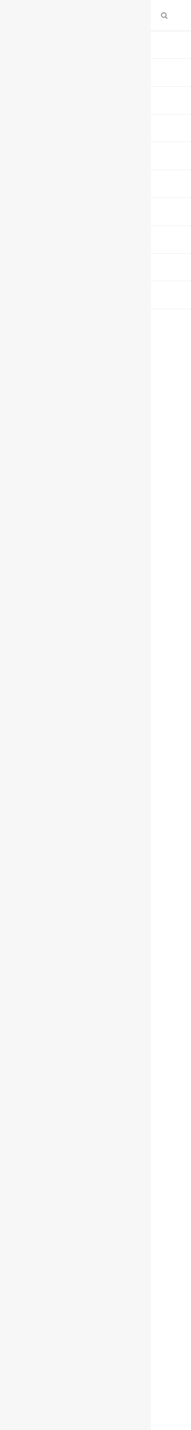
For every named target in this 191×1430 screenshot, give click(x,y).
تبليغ (92, 178)
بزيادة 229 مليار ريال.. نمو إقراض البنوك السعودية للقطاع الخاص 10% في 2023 (107, 975)
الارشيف (130, 42)
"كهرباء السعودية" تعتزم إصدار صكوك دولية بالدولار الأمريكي (96, 937)
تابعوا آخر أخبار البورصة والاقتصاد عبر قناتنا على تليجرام (101, 839)
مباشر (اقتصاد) (145, 166)
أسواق (98, 42)
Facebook (151, 1068)
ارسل (157, 178)
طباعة (124, 178)
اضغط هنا (128, 808)
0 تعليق (43, 166)
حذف (62, 178)
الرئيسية (164, 42)
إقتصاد (68, 42)
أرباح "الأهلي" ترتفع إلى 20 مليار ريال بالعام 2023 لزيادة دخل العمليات (98, 899)
